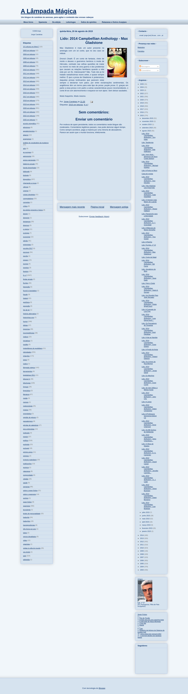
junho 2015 (146, 515)
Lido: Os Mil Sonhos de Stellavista (149, 431)
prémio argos (27, 452)
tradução (26, 517)
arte (24, 148)
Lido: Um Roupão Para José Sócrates (150, 296)
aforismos (26, 127)
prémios (26, 456)
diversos (26, 225)
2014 (142, 535)
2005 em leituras (29, 58)
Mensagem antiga (119, 207)
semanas (26, 487)
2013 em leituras (29, 81)
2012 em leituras (29, 77)
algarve (25, 135)
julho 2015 (146, 512)
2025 (142, 84)
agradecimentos (29, 131)
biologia (26, 175)
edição (25, 241)
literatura (26, 394)
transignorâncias (29, 525)
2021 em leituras (29, 112)
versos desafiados (29, 536)
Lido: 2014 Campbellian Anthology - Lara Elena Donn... (149, 317)
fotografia (26, 287)
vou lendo (26, 552)
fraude (25, 294)
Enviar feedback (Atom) (99, 216)
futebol (25, 298)
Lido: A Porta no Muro (149, 170)
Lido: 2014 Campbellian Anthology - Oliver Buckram (149, 488)
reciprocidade (28, 475)
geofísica (26, 302)
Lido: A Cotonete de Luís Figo (149, 310)
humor (25, 321)
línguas (25, 387)
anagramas (27, 139)
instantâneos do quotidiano (32, 348)
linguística (26, 390)
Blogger (102, 688)
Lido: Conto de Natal (149, 257)
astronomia (27, 156)
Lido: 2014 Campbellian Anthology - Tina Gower (149, 236)
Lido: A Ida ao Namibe (149, 337)
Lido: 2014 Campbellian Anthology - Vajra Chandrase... (149, 438)
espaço (25, 260)
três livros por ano (29, 529)
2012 (142, 541)
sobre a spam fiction (30, 490)
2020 (142, 100)
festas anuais (28, 279)
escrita (25, 256)
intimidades (27, 352)
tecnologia (26, 510)
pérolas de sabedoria (30, 425)
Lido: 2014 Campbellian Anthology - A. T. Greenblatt (149, 222)
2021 (142, 96)
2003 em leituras (29, 50)
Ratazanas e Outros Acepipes (114, 22)
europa (25, 264)
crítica (25, 206)
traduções (26, 521)
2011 (142, 545)
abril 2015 (146, 522)
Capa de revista (147, 174)
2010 (142, 548)
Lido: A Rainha (147, 242)
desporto (26, 218)
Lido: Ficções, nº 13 (149, 245)
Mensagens (144, 66)
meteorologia (27, 406)
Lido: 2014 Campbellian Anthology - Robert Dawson (149, 355)
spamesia (26, 506)
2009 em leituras (29, 66)
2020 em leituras (29, 108)
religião (25, 479)
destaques (27, 221)
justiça (25, 364)
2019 (142, 103)
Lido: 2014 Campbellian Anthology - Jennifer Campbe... (150, 470)
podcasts (26, 433)
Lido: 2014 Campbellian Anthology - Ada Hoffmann (148, 148)
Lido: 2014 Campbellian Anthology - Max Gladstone (148, 251)
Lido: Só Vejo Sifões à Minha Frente (149, 389)
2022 (142, 93)
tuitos (25, 533)
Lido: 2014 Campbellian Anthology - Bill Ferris (148, 263)
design (25, 214)
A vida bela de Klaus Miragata (150, 621)
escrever (26, 252)
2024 (142, 87)
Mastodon (141, 47)
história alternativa (29, 314)
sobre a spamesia (29, 494)
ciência (25, 187)
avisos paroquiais (29, 160)
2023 (142, 90)
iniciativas (26, 341)
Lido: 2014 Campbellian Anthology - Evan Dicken (149, 343)
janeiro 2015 (146, 531)
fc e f (86, 105)
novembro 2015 (148, 121)
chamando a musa (29, 183)
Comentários (145, 70)
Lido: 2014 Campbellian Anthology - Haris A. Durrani (150, 289)
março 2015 (146, 525)
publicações (27, 464)
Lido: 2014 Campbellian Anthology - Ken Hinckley (148, 180)
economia (26, 237)
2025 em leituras (29, 120)
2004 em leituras (29, 54)
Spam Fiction (142, 614)
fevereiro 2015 (147, 528)
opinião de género (29, 417)
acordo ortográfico (29, 123)
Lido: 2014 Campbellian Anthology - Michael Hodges (150, 164)
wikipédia (26, 559)
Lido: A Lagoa (146, 402)
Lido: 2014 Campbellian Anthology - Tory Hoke (148, 136)
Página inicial (97, 207)
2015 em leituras (76, 105)
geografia (26, 306)
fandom (25, 271)
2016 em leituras (29, 93)
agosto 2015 (146, 131)
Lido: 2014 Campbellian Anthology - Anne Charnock (149, 424)
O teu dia (142, 623)
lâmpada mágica (29, 367)
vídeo (25, 540)
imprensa (26, 329)
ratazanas (26, 471)
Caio (141, 628)
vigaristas (26, 544)
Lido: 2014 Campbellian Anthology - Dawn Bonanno (149, 496)
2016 (142, 112)
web (24, 556)
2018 (142, 106)
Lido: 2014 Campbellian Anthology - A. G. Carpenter (149, 452)
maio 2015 (146, 519)
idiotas (25, 325)
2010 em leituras (29, 70)
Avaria (141, 625)
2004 (142, 567)
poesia (25, 437)
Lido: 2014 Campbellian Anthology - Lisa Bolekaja (148, 505)
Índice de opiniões (88, 22)
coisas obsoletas (29, 194)
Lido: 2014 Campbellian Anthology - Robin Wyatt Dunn (149, 303)
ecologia (26, 233)
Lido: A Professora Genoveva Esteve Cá (149, 416)
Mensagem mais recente (72, 207)
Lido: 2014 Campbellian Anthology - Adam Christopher (149, 408)
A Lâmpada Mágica (48, 11)
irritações (26, 356)
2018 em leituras (29, 100)
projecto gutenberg (30, 460)
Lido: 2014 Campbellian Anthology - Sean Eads (149, 277)
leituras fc (26, 379)
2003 (142, 570)
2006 (142, 560)
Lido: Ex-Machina (148, 375)
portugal (26, 448)
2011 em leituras (29, 73)
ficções (25, 283)
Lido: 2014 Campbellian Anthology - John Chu (149, 396)
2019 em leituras (29, 104)
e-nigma (26, 229)
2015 (142, 115)
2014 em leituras (29, 85)
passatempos (28, 421)
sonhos (25, 498)
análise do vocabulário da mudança (35, 143)
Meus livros (28, 22)
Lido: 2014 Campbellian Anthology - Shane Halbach (149, 208)
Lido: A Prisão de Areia (150, 349)
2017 (142, 109)
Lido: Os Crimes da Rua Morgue (148, 362)
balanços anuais (29, 164)
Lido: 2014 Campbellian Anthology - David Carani (149, 461)
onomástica (27, 413)
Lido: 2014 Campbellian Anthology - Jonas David (149, 369)
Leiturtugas (71, 22)
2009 (142, 551)
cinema (25, 191)
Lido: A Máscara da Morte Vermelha (148, 229)
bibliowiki (26, 171)
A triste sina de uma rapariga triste (151, 620)
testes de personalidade (31, 513)
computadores (28, 198)
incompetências (28, 333)
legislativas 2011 (29, 375)
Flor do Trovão (144, 618)
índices (25, 337)
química (26, 467)
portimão (26, 444)
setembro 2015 (147, 128)
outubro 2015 (147, 124)
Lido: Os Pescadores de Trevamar (149, 324)
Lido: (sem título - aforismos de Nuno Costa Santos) (149, 156)
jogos (25, 360)
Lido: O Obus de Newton (147, 445)
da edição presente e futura (33, 210)
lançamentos (27, 371)
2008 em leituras (29, 62)
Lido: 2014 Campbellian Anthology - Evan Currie (149, 382)
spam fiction (27, 502)
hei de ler (26, 310)
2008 (142, 554)
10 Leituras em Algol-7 (31, 47)
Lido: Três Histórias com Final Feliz (148, 187)
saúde (25, 483)
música (25, 410)
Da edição (56, 22)
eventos (26, 268)
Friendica (141, 51)
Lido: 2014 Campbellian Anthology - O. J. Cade (149, 479)
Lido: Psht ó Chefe (148, 283)
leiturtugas (27, 383)
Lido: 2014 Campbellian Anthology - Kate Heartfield (149, 194)
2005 (142, 563)
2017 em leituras (29, 97)
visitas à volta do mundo (31, 548)
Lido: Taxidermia (147, 142)
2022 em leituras (29, 116)
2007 (142, 557)
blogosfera (27, 179)
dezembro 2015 (148, 118)
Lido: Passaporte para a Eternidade (149, 215)
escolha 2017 (28, 248)
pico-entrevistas (28, 429)
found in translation (30, 291)
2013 (142, 538)
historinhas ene (28, 317)
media (25, 398)
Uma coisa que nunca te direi (150, 634)
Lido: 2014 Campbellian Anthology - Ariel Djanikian (149, 331)
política (25, 440)
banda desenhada (29, 168)
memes (25, 402)
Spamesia (43, 22)
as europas (27, 152)
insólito (25, 344)
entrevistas (27, 244)
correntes (26, 202)
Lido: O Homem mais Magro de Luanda (149, 201)
